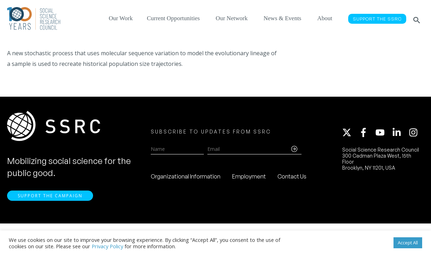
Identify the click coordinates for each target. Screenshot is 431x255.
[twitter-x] (350, 133)
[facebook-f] (366, 133)
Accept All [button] (408, 242)
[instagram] (415, 133)
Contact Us (291, 177)
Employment (249, 177)
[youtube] (383, 133)
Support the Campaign (50, 197)
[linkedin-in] (400, 133)
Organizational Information (185, 177)
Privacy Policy (107, 246)
